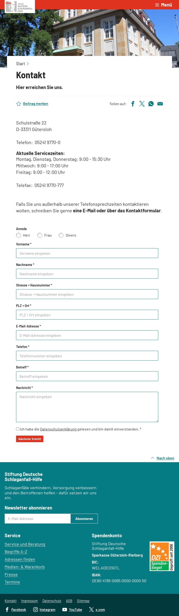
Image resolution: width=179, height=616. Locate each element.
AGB (69, 601)
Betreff (22, 367)
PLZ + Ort (23, 305)
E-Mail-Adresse (28, 326)
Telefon (22, 346)
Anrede (21, 229)
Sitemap (83, 601)
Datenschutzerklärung (58, 429)
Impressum (29, 601)
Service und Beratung (25, 544)
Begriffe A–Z (16, 551)
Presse (11, 574)
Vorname (23, 244)
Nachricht (24, 387)
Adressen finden (20, 559)
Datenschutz (51, 601)
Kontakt (11, 601)
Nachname (25, 264)
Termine (12, 581)
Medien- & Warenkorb (25, 566)
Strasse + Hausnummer (34, 285)
